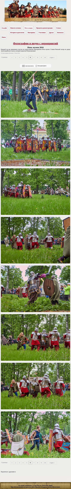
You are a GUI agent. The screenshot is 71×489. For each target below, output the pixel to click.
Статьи (58, 28)
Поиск (4, 37)
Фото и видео (28, 28)
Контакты (60, 32)
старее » (52, 57)
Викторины (31, 32)
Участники (42, 32)
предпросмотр (28, 66)
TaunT (51, 485)
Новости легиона (15, 28)
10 (45, 57)
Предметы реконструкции (44, 28)
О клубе (4, 28)
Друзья (51, 32)
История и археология (17, 32)
